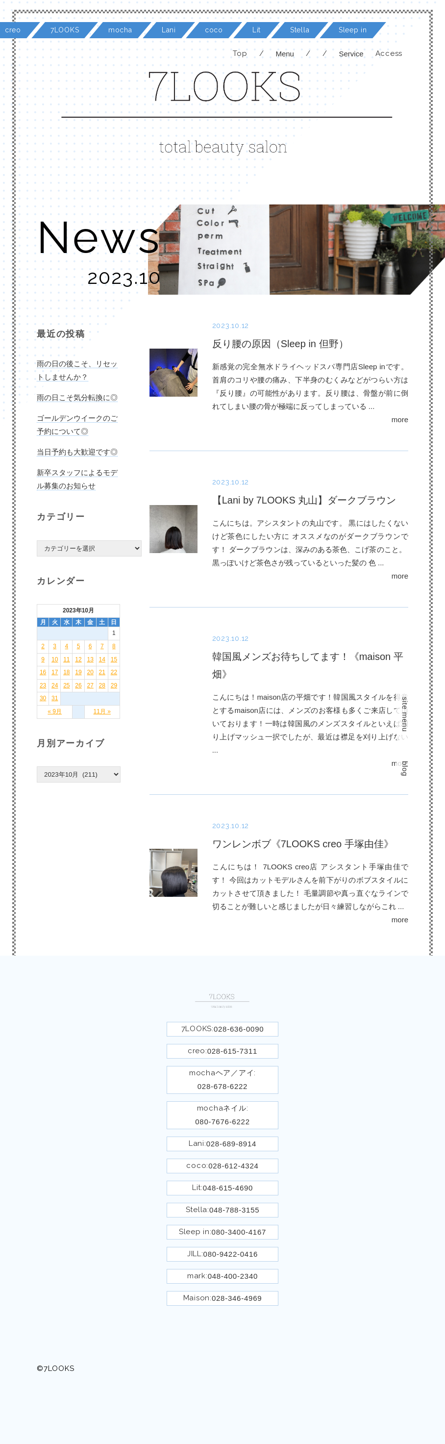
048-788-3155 (234, 1210)
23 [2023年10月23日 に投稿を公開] (43, 685)
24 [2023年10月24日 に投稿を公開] (54, 685)
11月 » (102, 711)
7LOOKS (64, 30)
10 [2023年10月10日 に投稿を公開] (54, 659)
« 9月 (55, 711)
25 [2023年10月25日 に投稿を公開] (66, 685)
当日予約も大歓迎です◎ (77, 452)
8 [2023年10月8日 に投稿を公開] (114, 646)
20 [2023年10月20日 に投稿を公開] (90, 672)
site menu (405, 714)
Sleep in (353, 30)
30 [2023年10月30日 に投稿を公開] (43, 698)
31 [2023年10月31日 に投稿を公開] (54, 698)
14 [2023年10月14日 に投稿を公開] (102, 659)
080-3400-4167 (239, 1232)
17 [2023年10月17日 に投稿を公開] (54, 672)
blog (405, 768)
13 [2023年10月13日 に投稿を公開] (90, 659)
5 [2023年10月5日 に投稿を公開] (78, 646)
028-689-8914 (231, 1144)
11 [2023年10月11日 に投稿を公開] (66, 659)
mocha (120, 30)
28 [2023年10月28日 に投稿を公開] (102, 685)
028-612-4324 (233, 1166)
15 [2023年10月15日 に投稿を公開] (114, 659)
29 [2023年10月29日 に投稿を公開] (114, 685)
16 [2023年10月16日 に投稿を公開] (43, 672)
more (400, 419)
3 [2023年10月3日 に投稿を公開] (54, 646)
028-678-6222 (222, 1086)
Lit (256, 30)
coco (214, 30)
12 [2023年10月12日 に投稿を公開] (78, 659)
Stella (299, 30)
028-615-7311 (232, 1051)
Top (240, 53)
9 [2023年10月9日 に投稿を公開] (43, 659)
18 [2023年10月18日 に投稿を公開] (66, 672)
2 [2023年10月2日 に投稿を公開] (43, 646)
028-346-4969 (237, 1298)
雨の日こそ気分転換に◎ (77, 397)
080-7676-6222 (222, 1121)
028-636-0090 (239, 1029)
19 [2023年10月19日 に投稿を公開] (78, 672)
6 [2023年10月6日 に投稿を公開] (90, 646)
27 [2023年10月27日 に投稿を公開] (90, 685)
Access (389, 53)
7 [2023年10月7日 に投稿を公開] (102, 646)
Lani (169, 30)
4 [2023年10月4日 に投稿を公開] (67, 646)
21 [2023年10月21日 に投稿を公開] (102, 672)
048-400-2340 (233, 1276)
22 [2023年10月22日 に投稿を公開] (114, 672)
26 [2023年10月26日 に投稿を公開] (78, 685)
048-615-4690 (228, 1188)
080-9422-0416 (230, 1254)
